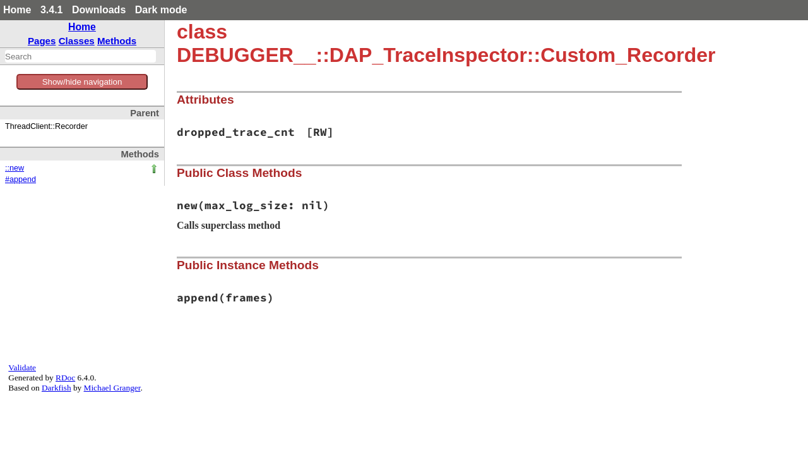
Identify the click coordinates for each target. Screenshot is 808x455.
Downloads (99, 9)
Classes (77, 40)
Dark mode (161, 9)
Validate (22, 367)
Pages (42, 40)
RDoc (65, 377)
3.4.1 (51, 9)
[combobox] (80, 56)
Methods (116, 40)
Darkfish (56, 387)
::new (14, 168)
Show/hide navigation (82, 82)
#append (20, 179)
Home (17, 9)
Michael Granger (112, 387)
